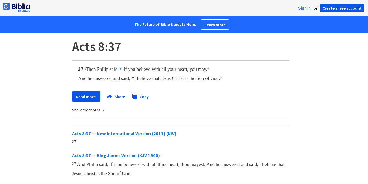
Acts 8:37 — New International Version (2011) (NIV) (124, 133)
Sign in (304, 8)
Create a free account (342, 8)
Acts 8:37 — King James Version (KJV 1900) (116, 155)
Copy (140, 96)
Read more (86, 96)
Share (116, 96)
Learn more (215, 24)
